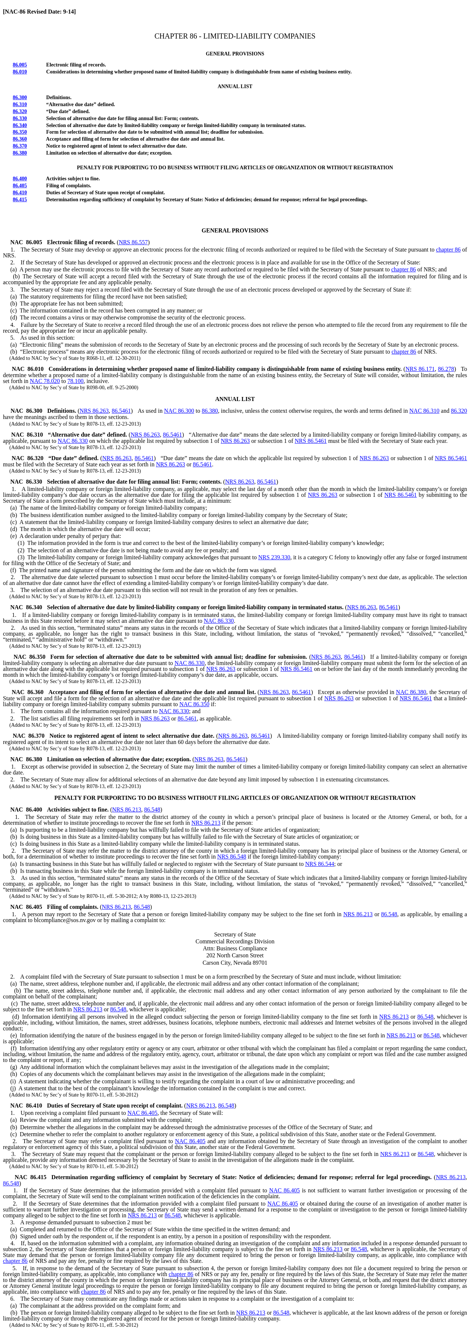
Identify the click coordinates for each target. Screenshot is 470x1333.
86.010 (20, 72)
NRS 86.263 (94, 411)
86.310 (20, 104)
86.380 (20, 153)
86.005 (20, 65)
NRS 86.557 (133, 242)
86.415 (20, 199)
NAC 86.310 (424, 411)
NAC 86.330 (73, 441)
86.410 (20, 192)
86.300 (20, 97)
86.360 (20, 139)
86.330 (20, 118)
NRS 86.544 (319, 864)
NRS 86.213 (126, 809)
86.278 (446, 369)
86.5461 (121, 411)
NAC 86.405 (142, 1113)
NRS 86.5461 (311, 441)
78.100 (76, 381)
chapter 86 (448, 249)
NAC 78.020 (45, 381)
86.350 (20, 132)
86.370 (20, 146)
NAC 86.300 (179, 411)
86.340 (20, 125)
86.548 (152, 809)
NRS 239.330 (274, 557)
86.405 (20, 185)
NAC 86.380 (411, 692)
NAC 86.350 (194, 704)
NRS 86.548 (231, 856)
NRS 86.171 (420, 369)
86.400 (20, 178)
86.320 (20, 111)
